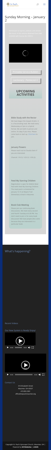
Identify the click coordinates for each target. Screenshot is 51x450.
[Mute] (29, 347)
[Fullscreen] (33, 347)
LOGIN (35, 447)
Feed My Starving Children (23, 180)
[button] (20, 341)
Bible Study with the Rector (23, 117)
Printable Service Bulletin (25, 71)
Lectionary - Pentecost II (25, 80)
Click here (32, 134)
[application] (20, 341)
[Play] (8, 347)
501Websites (26, 447)
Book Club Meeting (20, 205)
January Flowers (18, 147)
